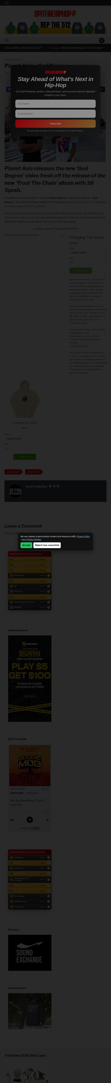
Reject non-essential (47, 545)
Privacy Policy (83, 536)
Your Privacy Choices (31, 539)
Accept (26, 545)
